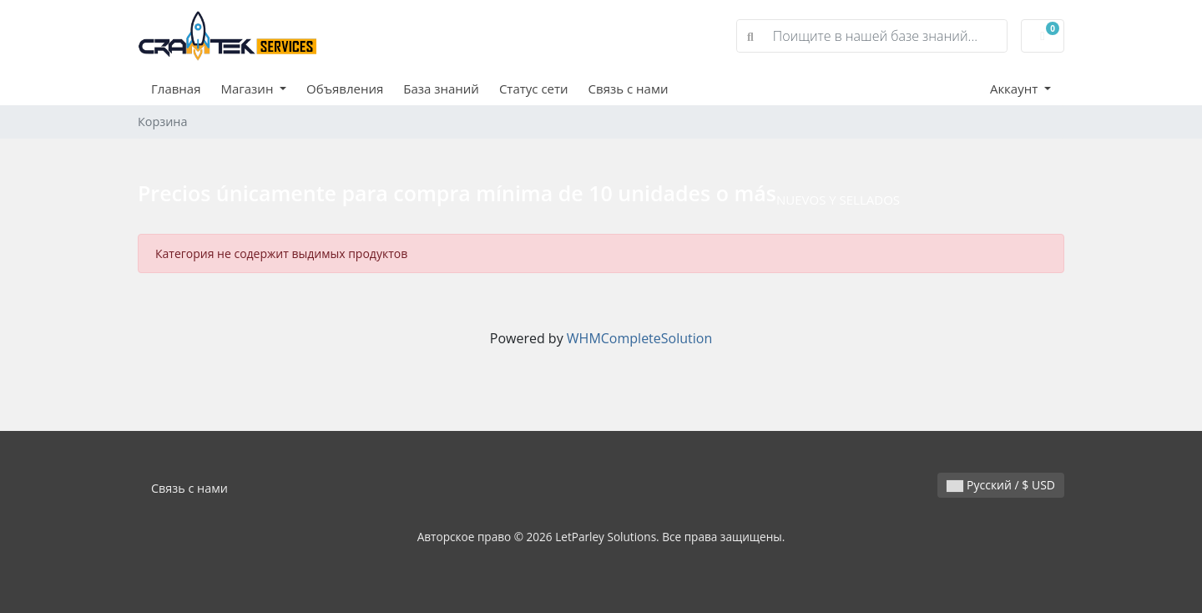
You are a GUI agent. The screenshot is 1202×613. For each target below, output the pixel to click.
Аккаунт (1015, 88)
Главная (175, 88)
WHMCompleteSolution (639, 338)
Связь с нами (628, 88)
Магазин (248, 88)
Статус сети (533, 88)
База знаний (441, 88)
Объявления (344, 88)
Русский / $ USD (1001, 485)
